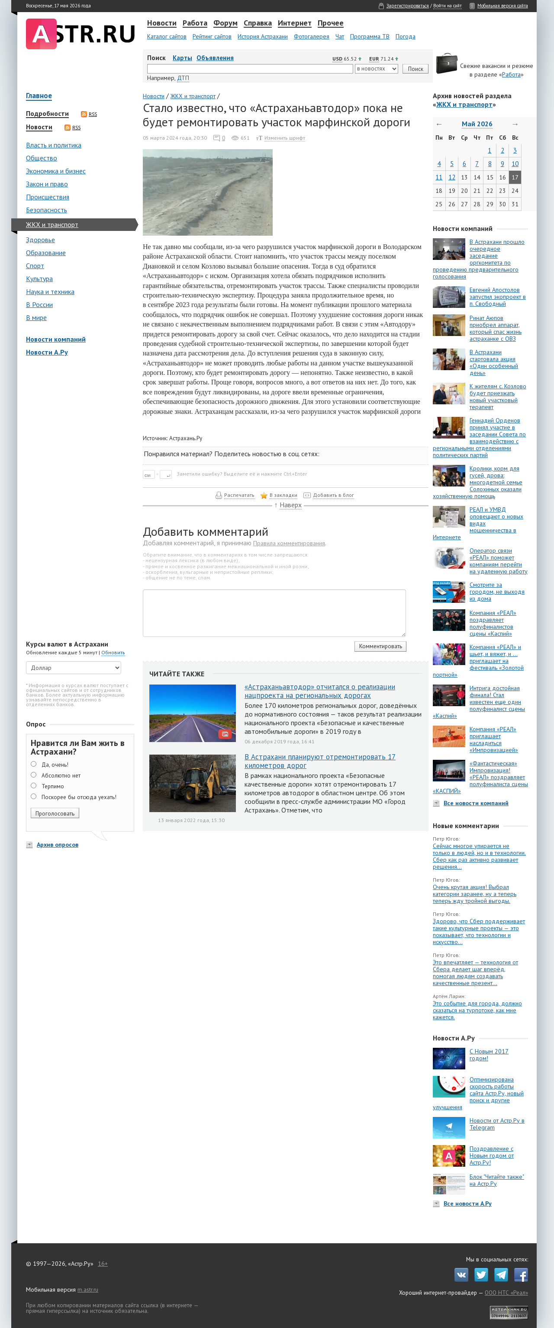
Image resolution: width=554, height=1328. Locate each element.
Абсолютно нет (61, 775)
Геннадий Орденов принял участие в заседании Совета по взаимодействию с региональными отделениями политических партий (479, 437)
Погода (406, 36)
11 (438, 177)
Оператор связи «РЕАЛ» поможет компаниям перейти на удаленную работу (499, 561)
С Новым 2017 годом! (489, 1054)
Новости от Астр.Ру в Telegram (497, 1124)
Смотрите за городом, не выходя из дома (497, 591)
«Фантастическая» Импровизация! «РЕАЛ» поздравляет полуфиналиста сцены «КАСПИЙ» (480, 777)
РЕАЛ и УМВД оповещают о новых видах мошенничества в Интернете (478, 523)
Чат (339, 36)
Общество (41, 158)
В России (39, 304)
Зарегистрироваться (408, 6)
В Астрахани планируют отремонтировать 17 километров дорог (320, 761)
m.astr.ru (87, 1289)
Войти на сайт (447, 6)
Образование (46, 252)
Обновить (113, 652)
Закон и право (47, 183)
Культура (39, 278)
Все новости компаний (476, 803)
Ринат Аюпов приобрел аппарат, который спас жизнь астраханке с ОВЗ (496, 328)
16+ (103, 1263)
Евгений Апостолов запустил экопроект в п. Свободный (498, 296)
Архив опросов (57, 844)
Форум (225, 23)
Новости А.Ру (47, 352)
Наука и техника (50, 291)
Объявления (215, 58)
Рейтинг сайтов (212, 36)
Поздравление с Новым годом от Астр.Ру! (492, 1155)
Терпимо (53, 786)
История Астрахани (263, 36)
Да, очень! (55, 764)
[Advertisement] (78, 499)
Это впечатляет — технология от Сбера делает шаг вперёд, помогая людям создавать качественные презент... (475, 972)
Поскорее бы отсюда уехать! (79, 797)
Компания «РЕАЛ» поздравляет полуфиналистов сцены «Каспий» (493, 623)
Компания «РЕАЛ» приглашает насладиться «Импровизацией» (494, 739)
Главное (39, 96)
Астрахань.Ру (185, 438)
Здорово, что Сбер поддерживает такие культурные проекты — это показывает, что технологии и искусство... (479, 931)
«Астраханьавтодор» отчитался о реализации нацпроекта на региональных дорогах (320, 691)
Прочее (331, 23)
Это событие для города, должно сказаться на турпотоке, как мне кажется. (477, 1010)
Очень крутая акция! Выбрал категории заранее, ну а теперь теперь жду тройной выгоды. (474, 894)
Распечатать (239, 495)
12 (451, 177)
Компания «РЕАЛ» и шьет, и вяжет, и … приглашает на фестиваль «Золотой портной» (478, 660)
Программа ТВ (370, 36)
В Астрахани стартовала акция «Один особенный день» (494, 362)
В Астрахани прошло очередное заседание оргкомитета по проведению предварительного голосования (479, 259)
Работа (195, 23)
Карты (182, 58)
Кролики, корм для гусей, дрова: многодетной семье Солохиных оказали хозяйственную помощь (477, 482)
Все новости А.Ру (468, 1203)
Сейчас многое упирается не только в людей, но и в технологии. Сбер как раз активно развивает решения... (479, 856)
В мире (36, 317)
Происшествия (47, 196)
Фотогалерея (311, 36)
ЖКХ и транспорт (52, 224)
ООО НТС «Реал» (506, 1292)
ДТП (183, 78)
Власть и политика (53, 145)
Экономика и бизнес (56, 170)
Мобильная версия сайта (502, 6)
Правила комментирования (289, 543)
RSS (89, 114)
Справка (258, 23)
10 (515, 164)
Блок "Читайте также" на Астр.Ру (497, 1180)
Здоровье (40, 239)
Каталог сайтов (167, 36)
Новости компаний (56, 339)
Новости (162, 23)
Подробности (47, 114)
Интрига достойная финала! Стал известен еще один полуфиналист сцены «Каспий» (479, 702)
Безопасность (46, 209)
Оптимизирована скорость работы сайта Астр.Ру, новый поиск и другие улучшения (478, 1093)
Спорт (35, 265)
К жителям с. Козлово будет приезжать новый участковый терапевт (498, 396)
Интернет (295, 23)
